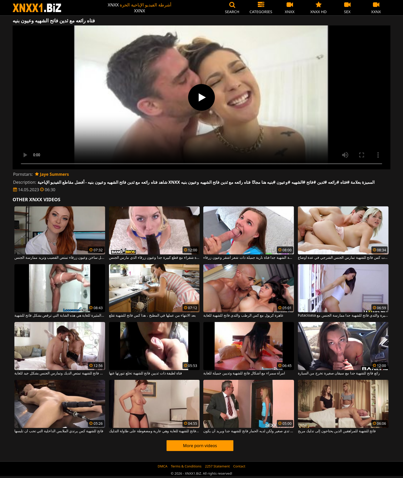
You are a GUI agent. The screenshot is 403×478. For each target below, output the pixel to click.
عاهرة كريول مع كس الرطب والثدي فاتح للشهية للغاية (243, 316)
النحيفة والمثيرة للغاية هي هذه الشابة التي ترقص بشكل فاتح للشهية (59, 316)
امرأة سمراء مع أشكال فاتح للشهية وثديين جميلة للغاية (244, 373)
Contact (239, 466)
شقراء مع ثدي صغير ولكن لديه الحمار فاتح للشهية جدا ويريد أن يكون (248, 431)
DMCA (163, 466)
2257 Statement (217, 466)
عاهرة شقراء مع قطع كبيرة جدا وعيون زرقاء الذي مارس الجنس (154, 258)
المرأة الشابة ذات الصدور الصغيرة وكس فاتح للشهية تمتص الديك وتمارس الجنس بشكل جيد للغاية (59, 373)
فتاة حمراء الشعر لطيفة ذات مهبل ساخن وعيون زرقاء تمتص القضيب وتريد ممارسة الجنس (59, 258)
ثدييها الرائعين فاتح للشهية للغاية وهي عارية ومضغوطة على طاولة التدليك (154, 431)
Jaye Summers (52, 174)
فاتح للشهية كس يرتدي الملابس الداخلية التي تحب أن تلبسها (58, 431)
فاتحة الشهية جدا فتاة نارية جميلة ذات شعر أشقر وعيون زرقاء (248, 258)
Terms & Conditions (186, 466)
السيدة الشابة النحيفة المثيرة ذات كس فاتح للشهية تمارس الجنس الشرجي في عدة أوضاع (343, 258)
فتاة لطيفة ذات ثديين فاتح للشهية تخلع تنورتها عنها (145, 373)
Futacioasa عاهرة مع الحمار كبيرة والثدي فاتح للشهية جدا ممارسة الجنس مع (343, 316)
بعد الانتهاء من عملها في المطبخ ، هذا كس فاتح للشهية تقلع (152, 316)
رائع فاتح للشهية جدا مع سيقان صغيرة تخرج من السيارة (339, 373)
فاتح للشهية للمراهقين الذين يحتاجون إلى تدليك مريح (337, 431)
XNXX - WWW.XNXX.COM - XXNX (37, 7)
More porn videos (200, 445)
